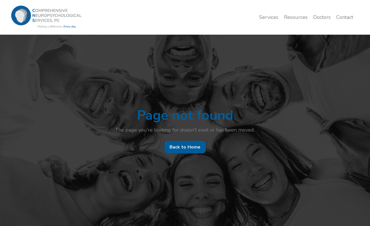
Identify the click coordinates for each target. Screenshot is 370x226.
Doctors (322, 17)
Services (268, 17)
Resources (296, 17)
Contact (344, 17)
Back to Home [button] (185, 147)
